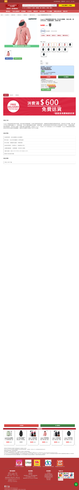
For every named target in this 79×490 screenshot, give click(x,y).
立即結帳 (48, 77)
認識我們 (8, 8)
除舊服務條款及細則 (48, 476)
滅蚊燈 (33, 7)
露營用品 (44, 7)
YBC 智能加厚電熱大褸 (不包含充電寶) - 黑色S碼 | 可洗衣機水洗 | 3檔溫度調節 (21, 439)
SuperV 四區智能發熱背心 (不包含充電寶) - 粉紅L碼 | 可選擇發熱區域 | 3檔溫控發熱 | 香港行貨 (33, 439)
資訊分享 (65, 11)
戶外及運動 (49, 11)
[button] (43, 35)
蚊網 (40, 7)
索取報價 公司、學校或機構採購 (30, 475)
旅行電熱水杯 (29, 7)
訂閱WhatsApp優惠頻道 (46, 89)
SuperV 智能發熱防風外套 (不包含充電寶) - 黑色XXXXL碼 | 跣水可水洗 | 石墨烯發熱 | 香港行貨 (68, 439)
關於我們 (30, 474)
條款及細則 (48, 478)
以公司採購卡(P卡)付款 (30, 476)
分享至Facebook (9, 58)
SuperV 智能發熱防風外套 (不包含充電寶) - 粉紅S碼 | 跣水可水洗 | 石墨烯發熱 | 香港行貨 (45, 439)
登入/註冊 (72, 1)
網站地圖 (48, 479)
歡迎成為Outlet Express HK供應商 (30, 478)
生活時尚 (29, 11)
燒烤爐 (47, 7)
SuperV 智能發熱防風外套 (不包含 (44, 15)
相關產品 (17, 95)
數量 (41, 61)
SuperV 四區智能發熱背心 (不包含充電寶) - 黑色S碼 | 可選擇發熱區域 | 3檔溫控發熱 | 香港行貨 (57, 439)
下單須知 (48, 472)
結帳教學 (63, 1)
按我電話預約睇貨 (52, 86)
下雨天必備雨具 (15, 11)
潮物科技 (35, 11)
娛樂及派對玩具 (57, 11)
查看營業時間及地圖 (51, 84)
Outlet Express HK (14, 488)
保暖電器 (37, 7)
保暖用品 (25, 15)
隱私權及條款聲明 (48, 474)
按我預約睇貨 (52, 87)
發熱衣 (51, 7)
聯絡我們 (30, 472)
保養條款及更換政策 (48, 475)
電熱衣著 (13, 15)
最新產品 (8, 11)
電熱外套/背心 (32, 15)
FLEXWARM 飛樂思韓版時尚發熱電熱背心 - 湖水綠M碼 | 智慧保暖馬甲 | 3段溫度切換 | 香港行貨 (9, 439)
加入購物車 (66, 77)
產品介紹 (6, 95)
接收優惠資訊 (15, 8)
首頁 (2, 15)
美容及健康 (42, 11)
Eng (6, 1)
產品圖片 (11, 95)
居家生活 (19, 15)
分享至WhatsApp (17, 58)
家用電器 (23, 11)
